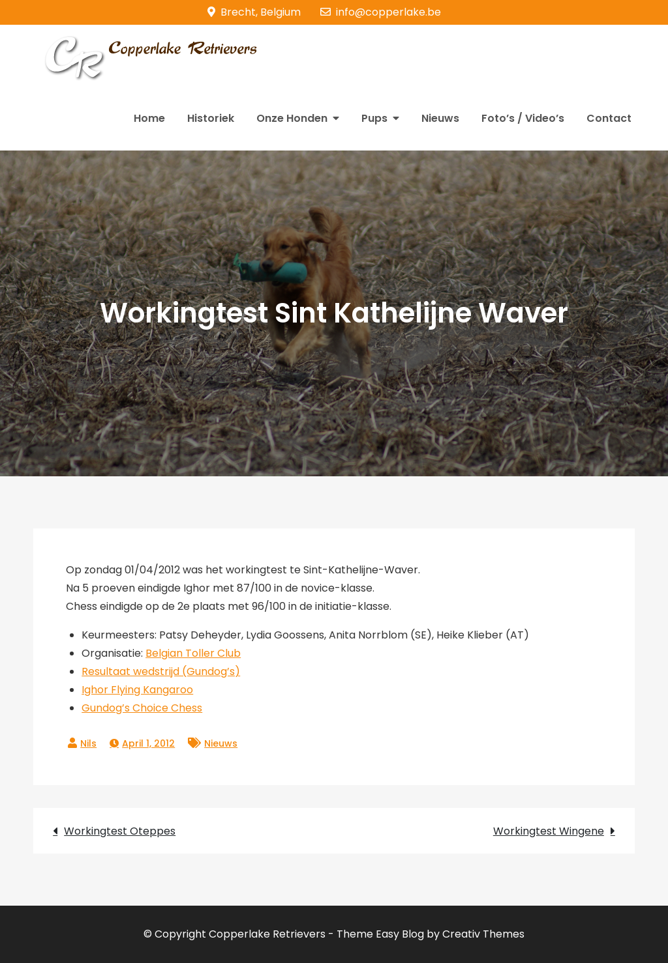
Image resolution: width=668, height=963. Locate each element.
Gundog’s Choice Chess (142, 707)
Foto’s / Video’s (522, 118)
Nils (88, 743)
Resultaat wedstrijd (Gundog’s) (161, 671)
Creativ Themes (483, 934)
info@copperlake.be (380, 12)
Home (149, 118)
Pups (374, 118)
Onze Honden (291, 118)
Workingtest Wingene (548, 831)
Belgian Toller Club (193, 653)
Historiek (210, 118)
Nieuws (440, 118)
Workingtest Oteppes (119, 831)
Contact (608, 118)
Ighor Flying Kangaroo (137, 689)
